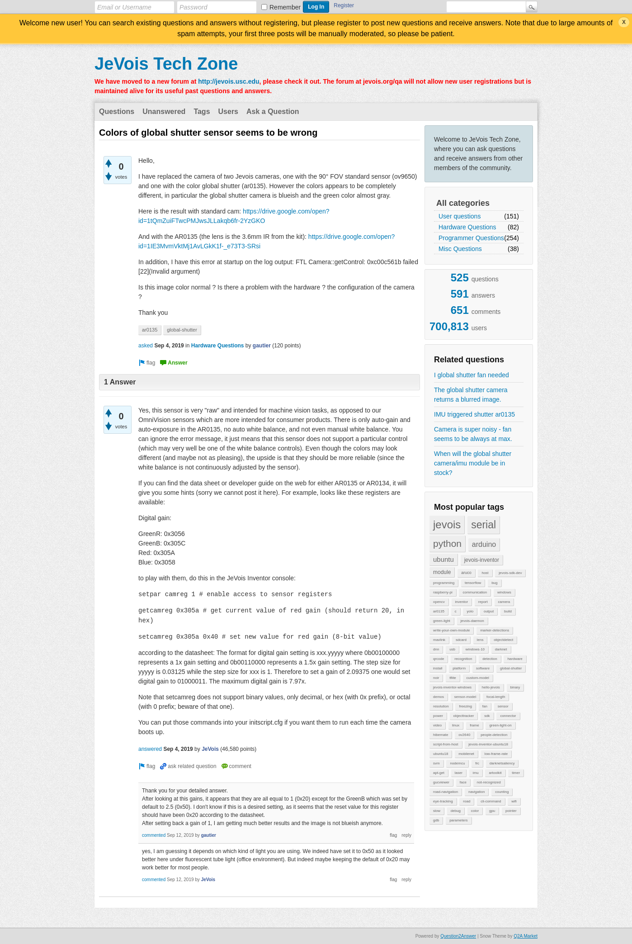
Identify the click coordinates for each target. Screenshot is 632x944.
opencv (439, 602)
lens (480, 640)
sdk (487, 716)
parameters (458, 820)
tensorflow (473, 583)
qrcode (438, 659)
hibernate (440, 735)
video (437, 725)
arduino (484, 544)
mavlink (439, 640)
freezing (465, 706)
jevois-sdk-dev (510, 573)
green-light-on (500, 725)
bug (494, 583)
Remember (285, 7)
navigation (476, 792)
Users (228, 111)
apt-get (438, 773)
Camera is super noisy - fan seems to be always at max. (473, 434)
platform (459, 668)
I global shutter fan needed (471, 375)
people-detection (494, 735)
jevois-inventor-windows (452, 687)
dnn (436, 649)
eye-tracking (443, 801)
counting (502, 792)
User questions (460, 216)
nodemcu (457, 763)
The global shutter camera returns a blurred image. (471, 394)
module (442, 572)
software (483, 668)
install (437, 668)
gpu (492, 811)
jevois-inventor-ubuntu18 (488, 744)
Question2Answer (458, 936)
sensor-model (465, 697)
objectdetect (503, 640)
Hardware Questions (467, 227)
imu (476, 773)
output (489, 611)
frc (477, 763)
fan (484, 706)
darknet (501, 649)
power (438, 716)
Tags (201, 111)
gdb (436, 820)
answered (150, 749)
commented (153, 835)
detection (489, 659)
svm (436, 763)
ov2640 (464, 735)
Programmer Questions (471, 238)
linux (455, 725)
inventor (461, 602)
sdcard (461, 640)
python (447, 543)
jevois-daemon (472, 621)
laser (458, 773)
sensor (503, 706)
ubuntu (443, 559)
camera (504, 602)
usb (452, 649)
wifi (514, 801)
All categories (463, 203)
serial (483, 525)
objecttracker (463, 716)
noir (436, 678)
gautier (262, 345)
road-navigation (445, 792)
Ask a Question (272, 111)
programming (443, 583)
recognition (463, 659)
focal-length (495, 697)
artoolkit (495, 773)
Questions (116, 111)
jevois (447, 524)
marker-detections (494, 630)
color (475, 811)
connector (508, 716)
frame (474, 725)
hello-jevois (491, 687)
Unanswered (163, 111)
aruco (466, 572)
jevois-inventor (481, 560)
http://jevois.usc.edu (228, 81)
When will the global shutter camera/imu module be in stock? (472, 463)
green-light (441, 621)
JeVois (210, 749)
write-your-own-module (451, 630)
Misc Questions (460, 248)
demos (438, 697)
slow (436, 811)
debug (456, 811)
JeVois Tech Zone (166, 63)
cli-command (491, 801)
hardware (514, 659)
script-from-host (445, 744)
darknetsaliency (502, 763)
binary (515, 687)
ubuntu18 (440, 754)
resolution (441, 706)
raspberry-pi (443, 592)
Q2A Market (526, 936)
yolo (470, 611)
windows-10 (475, 649)
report (483, 602)
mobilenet (466, 754)
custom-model (478, 678)
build (508, 611)
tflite (452, 678)
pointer (510, 811)
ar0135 (438, 611)
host (484, 573)
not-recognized (489, 782)
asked (145, 345)
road (466, 801)
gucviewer (441, 782)
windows (504, 592)
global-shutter (511, 668)
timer (516, 773)
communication (474, 592)
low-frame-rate (496, 754)
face (463, 782)
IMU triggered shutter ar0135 (474, 414)
